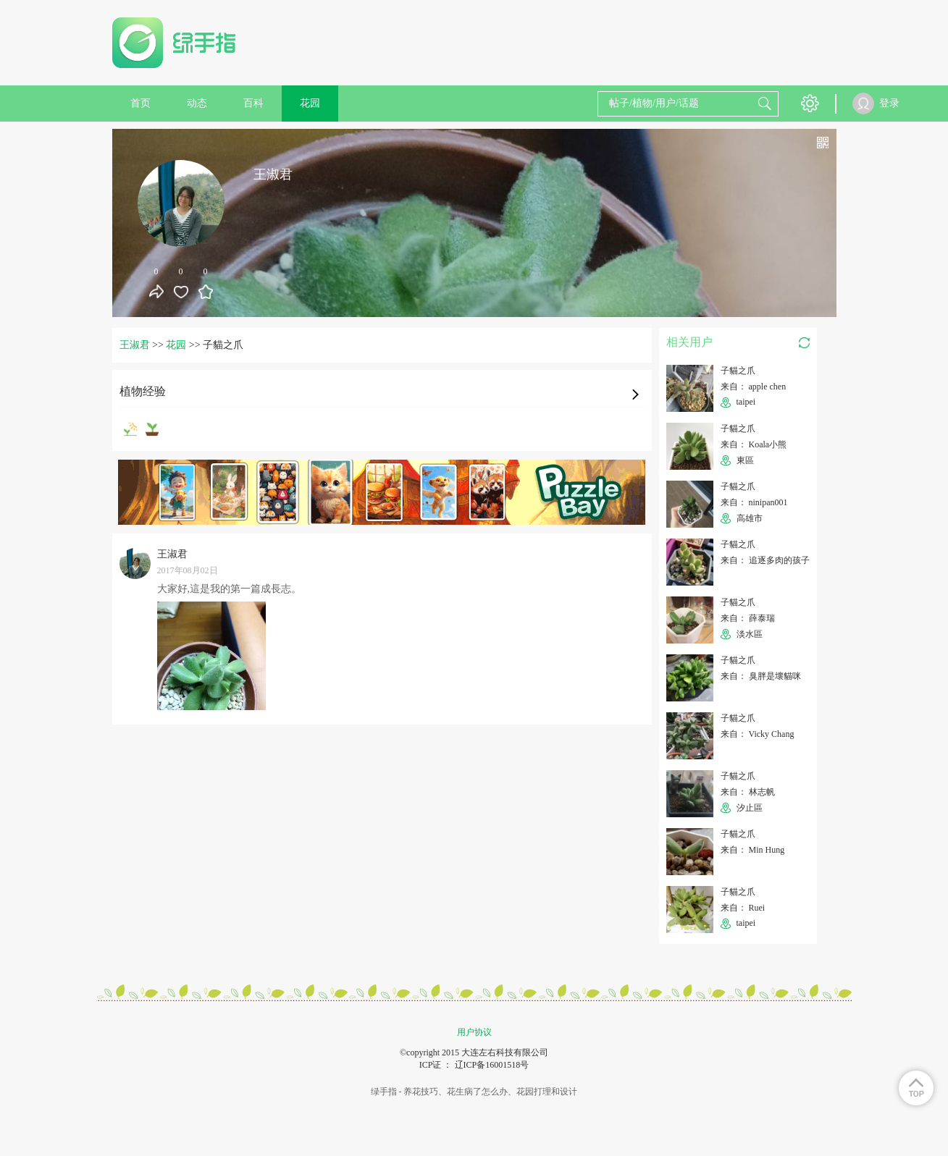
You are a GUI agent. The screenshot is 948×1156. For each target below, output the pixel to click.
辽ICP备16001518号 (492, 1065)
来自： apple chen (753, 386)
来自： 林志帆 (748, 792)
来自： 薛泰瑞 (748, 618)
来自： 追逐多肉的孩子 (765, 560)
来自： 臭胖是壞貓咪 (761, 676)
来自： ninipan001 (754, 502)
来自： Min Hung (753, 850)
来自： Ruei (743, 908)
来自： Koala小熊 (754, 444)
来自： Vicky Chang (757, 734)
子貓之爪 (738, 371)
